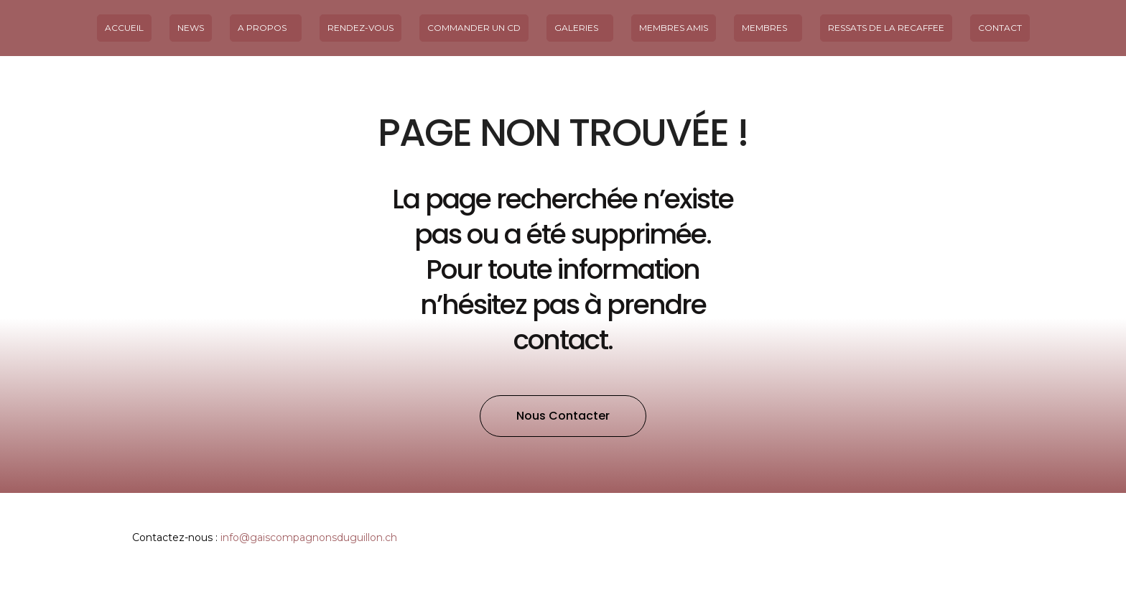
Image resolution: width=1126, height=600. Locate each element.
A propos (266, 28)
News (190, 27)
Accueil (124, 27)
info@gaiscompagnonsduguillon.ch (308, 537)
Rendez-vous (360, 27)
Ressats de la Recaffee (886, 27)
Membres (768, 28)
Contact (1000, 27)
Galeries (579, 28)
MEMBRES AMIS (673, 27)
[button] (563, 416)
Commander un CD (474, 27)
